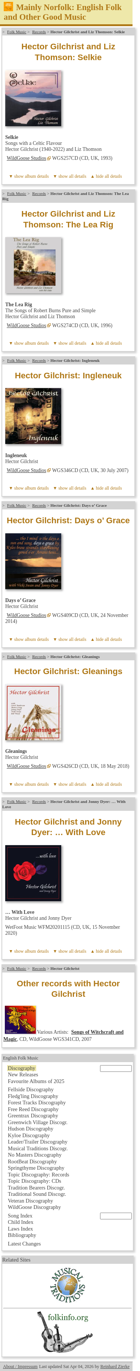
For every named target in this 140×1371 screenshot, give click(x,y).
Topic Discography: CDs (34, 1181)
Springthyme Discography (36, 1168)
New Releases (23, 1074)
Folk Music (16, 32)
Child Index (20, 1222)
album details (37, 176)
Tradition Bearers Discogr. (36, 1188)
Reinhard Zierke (115, 1366)
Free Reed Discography (33, 1109)
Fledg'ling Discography (33, 1096)
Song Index (20, 1216)
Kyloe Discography (29, 1135)
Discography (21, 1068)
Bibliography (22, 1235)
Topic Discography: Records (38, 1175)
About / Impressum (20, 1366)
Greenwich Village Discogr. (38, 1122)
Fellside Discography (31, 1089)
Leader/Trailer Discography (38, 1142)
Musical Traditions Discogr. (38, 1148)
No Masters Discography (35, 1155)
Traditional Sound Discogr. (37, 1194)
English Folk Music (20, 1058)
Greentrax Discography (33, 1116)
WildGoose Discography (34, 1207)
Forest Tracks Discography (37, 1102)
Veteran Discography (30, 1201)
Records (39, 32)
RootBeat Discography (32, 1161)
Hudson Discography (30, 1129)
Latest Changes (24, 1244)
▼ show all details (70, 176)
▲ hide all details (106, 176)
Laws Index (20, 1229)
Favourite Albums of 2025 (36, 1081)
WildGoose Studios (26, 158)
